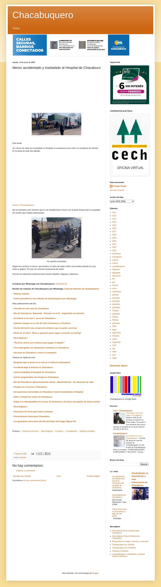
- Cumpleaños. (71, 431)
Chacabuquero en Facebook (124, 548)
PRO (114, 326)
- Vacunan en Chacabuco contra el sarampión (34, 352)
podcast (115, 295)
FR (113, 279)
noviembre (116, 292)
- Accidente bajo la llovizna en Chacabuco (32, 367)
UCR (114, 345)
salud (114, 339)
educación (116, 276)
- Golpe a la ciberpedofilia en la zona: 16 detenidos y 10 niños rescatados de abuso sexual (56, 401)
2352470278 (61, 284)
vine (114, 355)
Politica (115, 317)
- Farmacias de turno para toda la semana (32, 411)
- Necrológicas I (20, 406)
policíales (116, 304)
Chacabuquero (42, 15)
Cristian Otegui (119, 186)
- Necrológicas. (46, 431)
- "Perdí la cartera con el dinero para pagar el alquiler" (38, 343)
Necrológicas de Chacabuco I (119, 496)
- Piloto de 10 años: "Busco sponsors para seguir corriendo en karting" (46, 333)
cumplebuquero (118, 266)
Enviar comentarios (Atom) (35, 480)
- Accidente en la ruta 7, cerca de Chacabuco (34, 318)
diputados (116, 273)
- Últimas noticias (20, 294)
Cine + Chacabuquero (122, 411)
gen (113, 282)
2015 (114, 225)
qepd (114, 330)
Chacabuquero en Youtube (123, 545)
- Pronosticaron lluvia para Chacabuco (31, 416)
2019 (114, 238)
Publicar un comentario (25, 471)
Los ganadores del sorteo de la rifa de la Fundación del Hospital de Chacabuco (118, 482)
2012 (114, 216)
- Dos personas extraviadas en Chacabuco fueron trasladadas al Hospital (47, 392)
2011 (114, 212)
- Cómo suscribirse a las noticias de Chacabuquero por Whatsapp (44, 298)
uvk (113, 348)
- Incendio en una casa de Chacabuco (30, 308)
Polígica (115, 310)
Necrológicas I (20, 338)
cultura (115, 263)
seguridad (116, 342)
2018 (114, 235)
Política (115, 320)
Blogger (95, 573)
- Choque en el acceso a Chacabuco (29, 387)
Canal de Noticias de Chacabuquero (81, 289)
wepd (114, 358)
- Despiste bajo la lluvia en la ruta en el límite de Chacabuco (41, 362)
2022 (114, 247)
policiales (23, 457)
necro (114, 288)
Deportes (116, 269)
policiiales (116, 307)
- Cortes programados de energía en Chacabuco (35, 377)
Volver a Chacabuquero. (23, 205)
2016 (114, 228)
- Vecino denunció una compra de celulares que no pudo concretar (44, 328)
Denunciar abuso (119, 365)
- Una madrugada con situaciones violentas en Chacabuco (40, 348)
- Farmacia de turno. (30, 431)
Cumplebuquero (120, 433)
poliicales (116, 314)
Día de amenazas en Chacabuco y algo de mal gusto (119, 512)
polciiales (116, 298)
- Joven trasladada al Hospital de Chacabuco (34, 372)
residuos (115, 336)
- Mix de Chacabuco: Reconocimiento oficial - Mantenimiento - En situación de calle (52, 382)
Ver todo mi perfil (117, 190)
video (114, 352)
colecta (115, 260)
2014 (114, 222)
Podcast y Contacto (120, 551)
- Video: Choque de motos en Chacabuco (32, 397)
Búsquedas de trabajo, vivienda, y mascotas (130, 541)
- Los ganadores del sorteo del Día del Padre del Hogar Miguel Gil (44, 421)
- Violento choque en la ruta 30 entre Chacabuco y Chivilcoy (41, 323)
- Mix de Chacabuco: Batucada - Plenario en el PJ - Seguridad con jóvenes (48, 313)
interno (115, 285)
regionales (116, 333)
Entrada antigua (93, 476)
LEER (23, 28)
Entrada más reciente (22, 476)
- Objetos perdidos (86, 431)
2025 (114, 250)
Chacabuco (117, 257)
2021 (114, 244)
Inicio (59, 476)
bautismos (116, 254)
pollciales (116, 323)
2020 (114, 241)
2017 (114, 231)
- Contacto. (59, 431)
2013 (114, 219)
